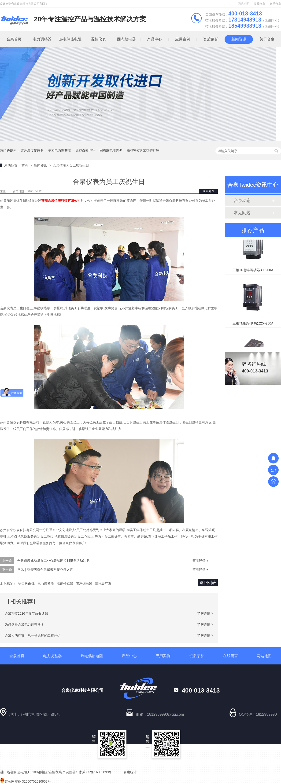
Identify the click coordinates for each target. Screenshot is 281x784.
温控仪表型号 (85, 150)
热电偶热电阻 (70, 39)
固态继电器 (126, 39)
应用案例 (182, 39)
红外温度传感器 (32, 150)
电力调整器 (42, 39)
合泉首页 (16, 656)
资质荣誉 (210, 39)
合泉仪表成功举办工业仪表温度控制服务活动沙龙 (53, 560)
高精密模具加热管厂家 (143, 150)
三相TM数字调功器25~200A (253, 324)
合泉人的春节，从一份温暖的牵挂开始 (32, 635)
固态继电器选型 (111, 150)
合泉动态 (242, 200)
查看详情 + (200, 560)
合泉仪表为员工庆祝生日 (71, 165)
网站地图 (243, 3)
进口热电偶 (26, 584)
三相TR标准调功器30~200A (253, 271)
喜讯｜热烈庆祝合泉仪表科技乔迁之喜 (45, 569)
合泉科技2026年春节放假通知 (26, 613)
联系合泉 (275, 3)
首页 (25, 165)
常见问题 (242, 212)
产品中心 (154, 39)
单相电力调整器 (59, 150)
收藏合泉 (259, 3)
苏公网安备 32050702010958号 (25, 781)
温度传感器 (65, 584)
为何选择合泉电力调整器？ (24, 624)
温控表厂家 (103, 584)
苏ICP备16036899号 (97, 772)
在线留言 (230, 656)
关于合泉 (266, 39)
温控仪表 (98, 39)
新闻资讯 (238, 39)
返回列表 (208, 191)
